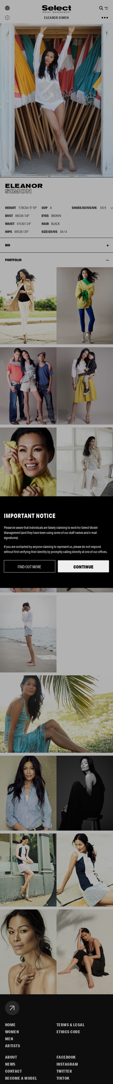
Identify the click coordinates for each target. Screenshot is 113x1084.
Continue (83, 566)
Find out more (29, 566)
